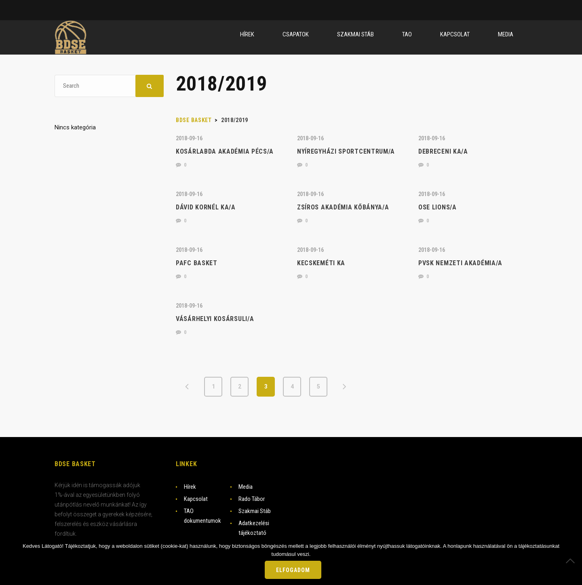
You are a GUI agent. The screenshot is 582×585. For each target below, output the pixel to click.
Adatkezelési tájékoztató (253, 528)
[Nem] (572, 561)
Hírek (190, 486)
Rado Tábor (251, 499)
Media (245, 486)
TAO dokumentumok (202, 515)
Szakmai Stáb (254, 511)
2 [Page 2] (239, 386)
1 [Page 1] (213, 386)
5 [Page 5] (318, 386)
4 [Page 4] (292, 386)
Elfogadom (293, 570)
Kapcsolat (196, 499)
